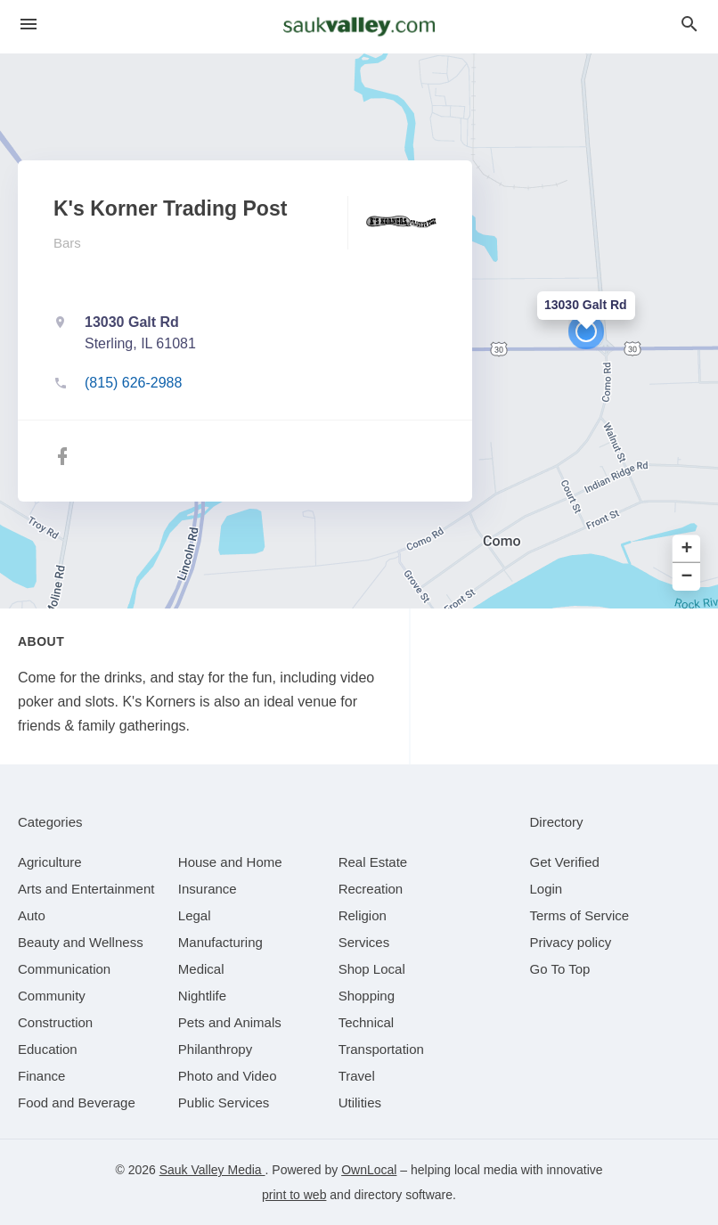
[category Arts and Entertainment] (86, 888)
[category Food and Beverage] (76, 1102)
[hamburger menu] (28, 24)
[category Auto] (31, 915)
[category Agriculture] (50, 862)
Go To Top (560, 968)
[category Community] (52, 995)
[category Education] (48, 1049)
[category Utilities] (360, 1102)
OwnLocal (368, 1170)
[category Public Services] (224, 1102)
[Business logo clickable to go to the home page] (359, 26)
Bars (67, 242)
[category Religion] (363, 915)
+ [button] (687, 549)
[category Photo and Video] (227, 1075)
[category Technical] (367, 1022)
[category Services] (364, 942)
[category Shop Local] (372, 968)
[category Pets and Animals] (229, 1022)
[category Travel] (357, 1075)
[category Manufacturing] (220, 942)
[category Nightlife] (202, 995)
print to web (294, 1195)
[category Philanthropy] (215, 1049)
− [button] (687, 577)
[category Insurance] (207, 888)
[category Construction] (55, 1022)
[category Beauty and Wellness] (80, 942)
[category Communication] (64, 968)
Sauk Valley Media (212, 1170)
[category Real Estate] (373, 862)
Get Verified (565, 862)
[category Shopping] (367, 995)
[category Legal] (194, 915)
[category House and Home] (230, 862)
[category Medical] (201, 968)
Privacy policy (571, 942)
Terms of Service (580, 915)
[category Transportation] (381, 1049)
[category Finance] (41, 1075)
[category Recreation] (371, 888)
